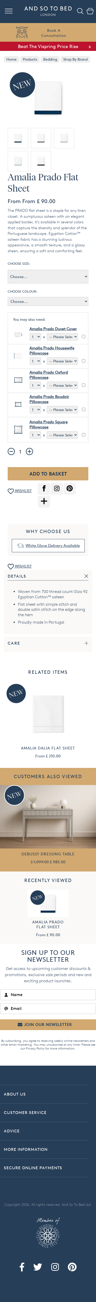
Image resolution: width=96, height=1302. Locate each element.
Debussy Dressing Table (48, 854)
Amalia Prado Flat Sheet (48, 924)
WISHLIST (20, 491)
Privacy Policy (35, 1048)
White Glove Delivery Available (53, 545)
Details (17, 576)
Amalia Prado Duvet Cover (53, 328)
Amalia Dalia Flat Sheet (48, 748)
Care (14, 643)
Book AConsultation (53, 33)
